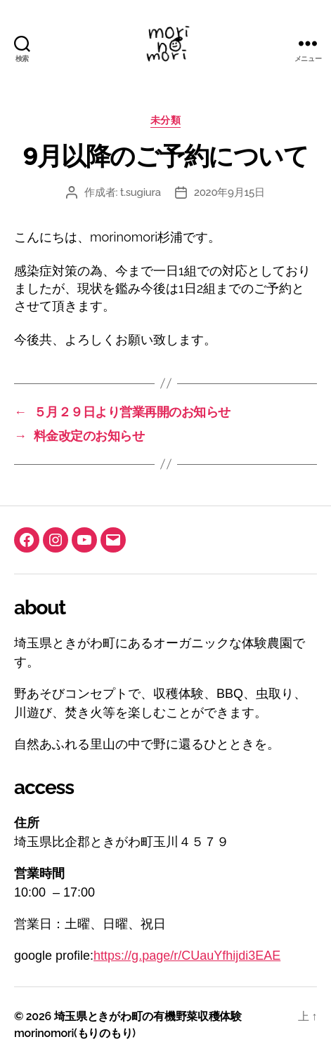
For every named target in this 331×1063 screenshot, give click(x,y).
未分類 (165, 120)
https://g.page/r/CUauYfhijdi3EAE (186, 956)
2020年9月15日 (229, 192)
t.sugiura (140, 192)
